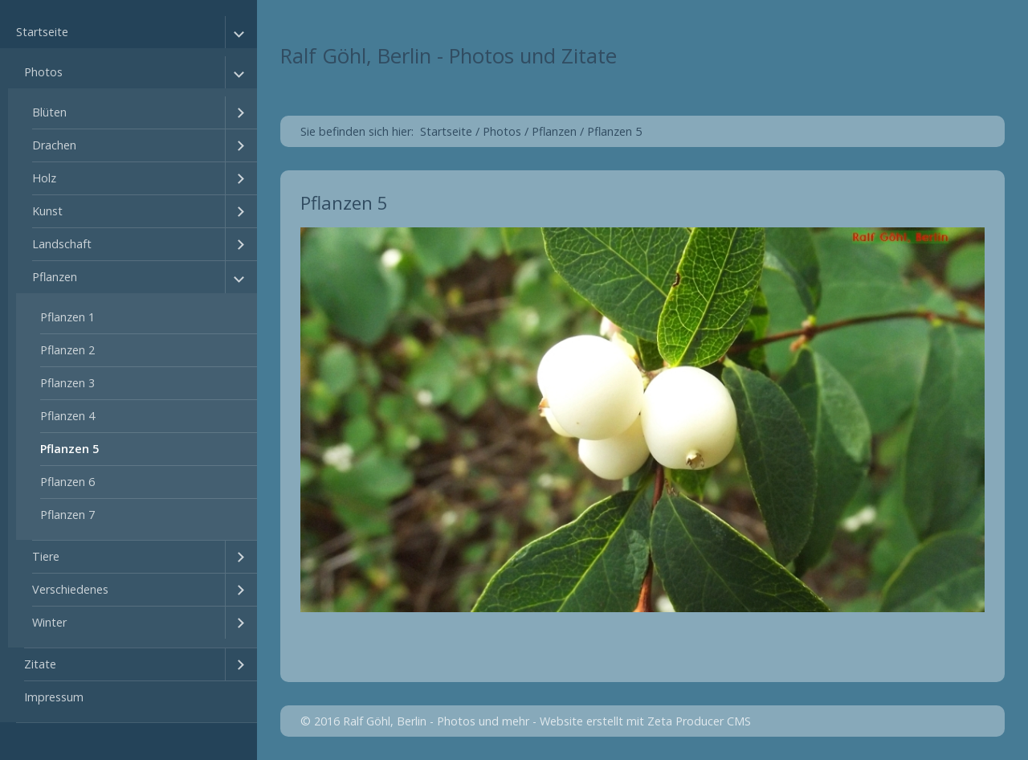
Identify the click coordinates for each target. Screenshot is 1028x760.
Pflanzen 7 (67, 514)
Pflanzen (54, 276)
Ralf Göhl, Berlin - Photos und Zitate (448, 56)
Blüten (49, 112)
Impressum (54, 697)
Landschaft (62, 243)
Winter (49, 622)
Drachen (54, 145)
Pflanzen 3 (67, 382)
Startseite (42, 31)
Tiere (45, 556)
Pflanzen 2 (67, 350)
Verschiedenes (70, 589)
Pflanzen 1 (67, 317)
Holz (44, 178)
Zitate (40, 664)
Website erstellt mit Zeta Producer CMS (645, 721)
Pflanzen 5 (69, 448)
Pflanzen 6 (67, 481)
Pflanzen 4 (67, 415)
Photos (43, 72)
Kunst (47, 211)
